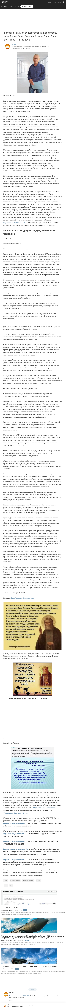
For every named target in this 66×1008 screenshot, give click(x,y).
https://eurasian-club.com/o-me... (22, 598)
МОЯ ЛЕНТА (4, 6)
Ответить (11, 1000)
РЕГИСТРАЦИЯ (57, 2)
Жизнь (38, 880)
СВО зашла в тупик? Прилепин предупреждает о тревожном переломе (29, 966)
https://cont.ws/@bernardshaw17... (45, 808)
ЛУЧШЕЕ (11, 6)
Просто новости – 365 (9, 907)
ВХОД (49, 2)
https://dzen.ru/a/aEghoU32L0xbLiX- (19, 996)
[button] (63, 2)
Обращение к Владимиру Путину (16, 813)
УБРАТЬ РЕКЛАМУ (27, 6)
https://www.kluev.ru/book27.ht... (14, 222)
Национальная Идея (15, 880)
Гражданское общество (28, 880)
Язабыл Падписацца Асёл (8, 940)
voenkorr (3, 969)
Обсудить (32, 989)
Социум (5, 880)
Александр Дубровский (7, 910)
